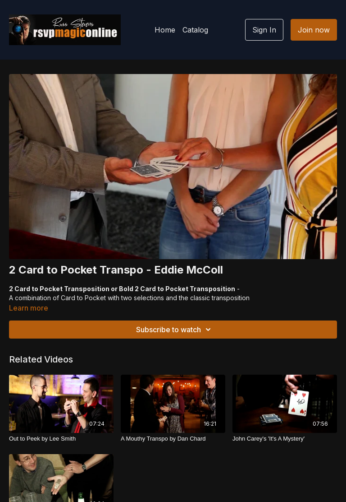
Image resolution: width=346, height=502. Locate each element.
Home (165, 29)
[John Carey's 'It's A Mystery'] (284, 438)
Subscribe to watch (175, 329)
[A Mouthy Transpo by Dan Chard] (173, 438)
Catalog (195, 29)
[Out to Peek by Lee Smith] (61, 438)
